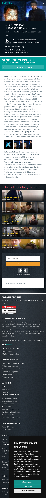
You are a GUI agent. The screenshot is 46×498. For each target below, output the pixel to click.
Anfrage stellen (7, 494)
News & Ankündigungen (10, 348)
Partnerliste (6, 439)
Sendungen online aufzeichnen (13, 363)
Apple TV (5, 454)
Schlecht (26, 270)
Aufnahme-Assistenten (10, 398)
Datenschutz (6, 389)
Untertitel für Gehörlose (10, 409)
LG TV (4, 467)
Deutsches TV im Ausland (11, 417)
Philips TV (5, 470)
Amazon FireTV (7, 448)
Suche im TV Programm (10, 372)
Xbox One (5, 459)
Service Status (7, 351)
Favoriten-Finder (8, 404)
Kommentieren (23, 264)
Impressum (5, 392)
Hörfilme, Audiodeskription (11, 412)
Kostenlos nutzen (8, 377)
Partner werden (7, 442)
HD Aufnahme (7, 406)
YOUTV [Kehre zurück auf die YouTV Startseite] (7, 3)
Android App (6, 430)
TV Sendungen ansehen (10, 366)
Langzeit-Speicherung (9, 401)
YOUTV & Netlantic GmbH (11, 354)
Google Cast (6, 462)
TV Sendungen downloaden (11, 369)
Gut (20, 270)
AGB (3, 386)
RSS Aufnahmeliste (8, 415)
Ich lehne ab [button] (28, 486)
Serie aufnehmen (24, 67)
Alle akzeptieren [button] (27, 482)
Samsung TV (6, 465)
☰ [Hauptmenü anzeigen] (43, 2)
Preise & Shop (7, 374)
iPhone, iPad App (8, 427)
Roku (3, 456)
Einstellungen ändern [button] (28, 490)
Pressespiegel (6, 482)
